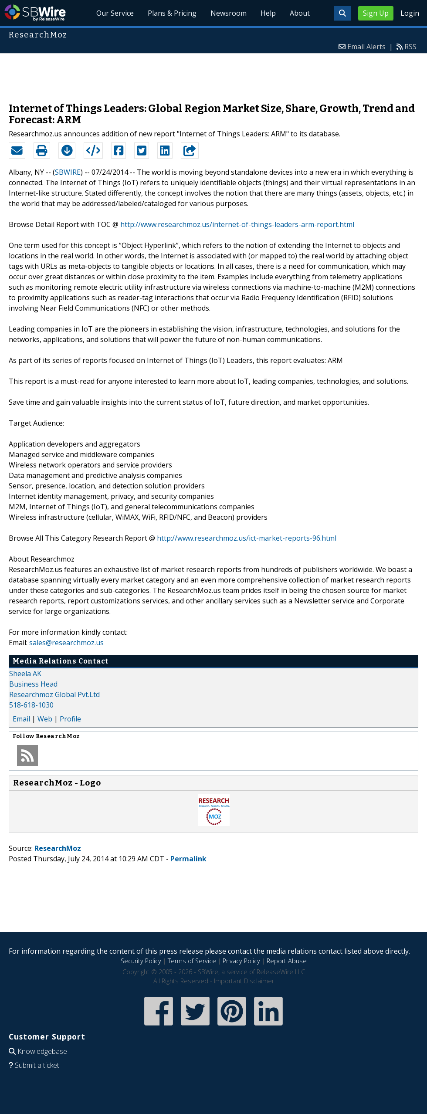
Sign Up (376, 13)
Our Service (115, 13)
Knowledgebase (42, 1051)
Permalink (188, 858)
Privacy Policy (241, 961)
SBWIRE (68, 172)
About (300, 13)
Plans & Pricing (172, 13)
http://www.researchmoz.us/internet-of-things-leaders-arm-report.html (237, 224)
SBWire (35, 12)
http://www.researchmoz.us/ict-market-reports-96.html (246, 538)
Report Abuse (287, 961)
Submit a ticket (37, 1065)
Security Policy (141, 961)
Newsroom (228, 13)
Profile (70, 719)
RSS (410, 46)
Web (44, 719)
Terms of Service (192, 961)
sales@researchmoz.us (66, 642)
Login (409, 13)
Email (21, 719)
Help (268, 13)
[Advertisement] (213, 73)
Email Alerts (366, 46)
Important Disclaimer (244, 981)
